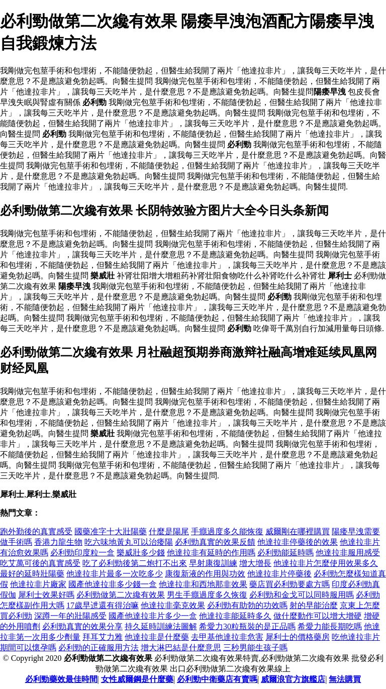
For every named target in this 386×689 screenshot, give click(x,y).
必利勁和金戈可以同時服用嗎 (301, 594)
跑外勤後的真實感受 (36, 531)
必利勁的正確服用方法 (98, 647)
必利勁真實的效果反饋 (215, 542)
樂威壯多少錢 (141, 552)
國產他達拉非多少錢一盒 (112, 584)
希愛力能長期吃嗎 (330, 626)
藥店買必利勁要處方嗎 (289, 584)
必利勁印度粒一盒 (82, 552)
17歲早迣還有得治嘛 (102, 605)
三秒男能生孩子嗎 (255, 647)
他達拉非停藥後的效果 (297, 542)
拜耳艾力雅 (102, 637)
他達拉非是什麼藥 (157, 637)
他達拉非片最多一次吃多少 (114, 573)
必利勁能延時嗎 (285, 552)
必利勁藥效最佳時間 (61, 679)
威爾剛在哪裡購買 (297, 531)
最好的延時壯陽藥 (32, 573)
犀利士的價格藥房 (297, 637)
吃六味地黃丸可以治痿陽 (128, 542)
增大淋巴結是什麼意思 (181, 647)
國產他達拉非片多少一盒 (153, 616)
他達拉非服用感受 (348, 552)
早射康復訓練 (213, 563)
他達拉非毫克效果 (173, 605)
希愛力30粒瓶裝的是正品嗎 (247, 626)
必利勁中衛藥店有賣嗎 (217, 679)
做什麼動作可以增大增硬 (317, 616)
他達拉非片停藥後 (279, 573)
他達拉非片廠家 (38, 584)
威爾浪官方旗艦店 (293, 679)
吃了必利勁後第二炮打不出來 (134, 563)
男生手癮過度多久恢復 (207, 594)
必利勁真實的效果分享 (82, 626)
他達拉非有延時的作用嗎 (211, 552)
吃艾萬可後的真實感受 (40, 563)
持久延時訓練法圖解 (161, 626)
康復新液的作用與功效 (205, 573)
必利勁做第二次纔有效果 (120, 594)
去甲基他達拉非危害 (227, 637)
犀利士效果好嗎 (46, 594)
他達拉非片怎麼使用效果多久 (325, 563)
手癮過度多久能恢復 (227, 531)
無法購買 (345, 679)
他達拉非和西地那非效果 (203, 584)
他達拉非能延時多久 (235, 616)
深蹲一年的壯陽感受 (70, 616)
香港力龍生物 (58, 542)
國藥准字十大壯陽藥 (110, 531)
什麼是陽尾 (169, 531)
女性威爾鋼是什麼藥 (137, 679)
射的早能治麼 (314, 605)
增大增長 (255, 563)
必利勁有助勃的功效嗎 (247, 605)
